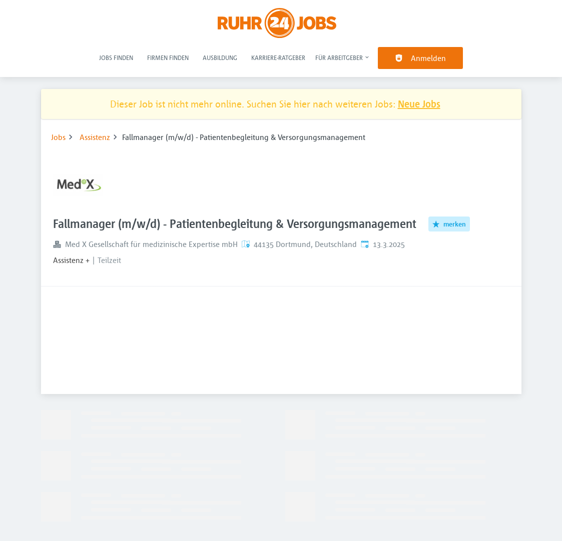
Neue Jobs (419, 104)
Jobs (58, 137)
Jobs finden (116, 58)
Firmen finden (168, 58)
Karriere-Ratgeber (278, 58)
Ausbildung (220, 58)
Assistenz (95, 137)
